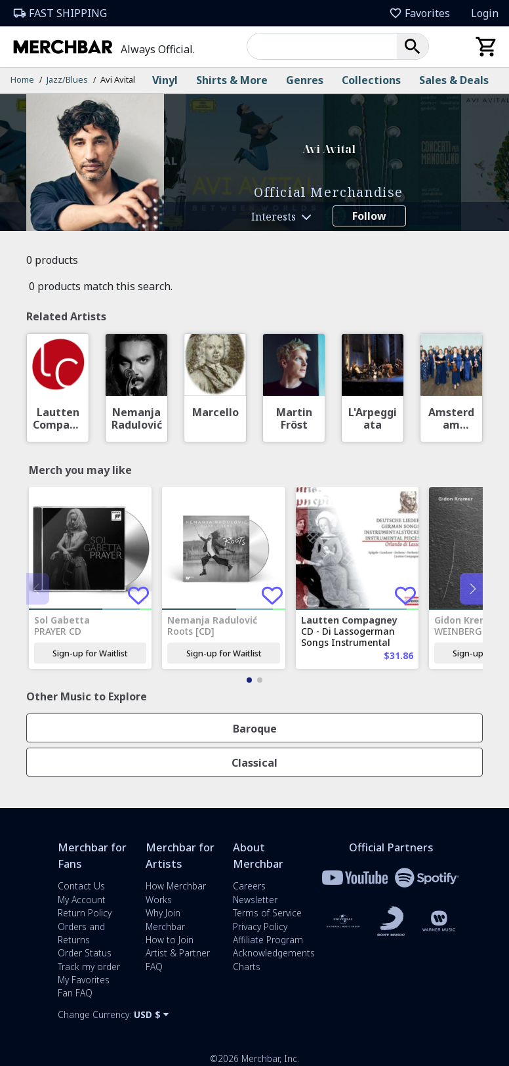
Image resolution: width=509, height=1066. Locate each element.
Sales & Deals (454, 80)
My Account (82, 899)
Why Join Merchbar (165, 919)
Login (485, 13)
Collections (371, 80)
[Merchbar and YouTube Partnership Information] (355, 877)
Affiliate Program (268, 939)
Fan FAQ (75, 993)
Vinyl (165, 80)
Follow (369, 216)
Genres (304, 80)
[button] (412, 46)
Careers (249, 886)
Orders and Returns (81, 933)
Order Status (85, 953)
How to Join (169, 939)
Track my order (89, 966)
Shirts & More (232, 80)
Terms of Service (267, 912)
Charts (246, 966)
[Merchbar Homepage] (65, 46)
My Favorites (84, 979)
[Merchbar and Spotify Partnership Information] (427, 877)
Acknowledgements (274, 953)
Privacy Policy (260, 926)
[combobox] (327, 46)
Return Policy (85, 912)
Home (22, 79)
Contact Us (81, 886)
